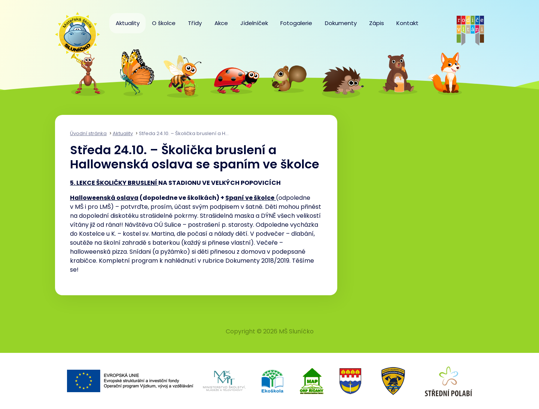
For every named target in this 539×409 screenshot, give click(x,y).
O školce (164, 23)
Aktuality (128, 23)
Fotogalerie (296, 23)
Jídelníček (254, 23)
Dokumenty (341, 23)
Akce (221, 23)
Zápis (376, 23)
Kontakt (407, 23)
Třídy (195, 23)
